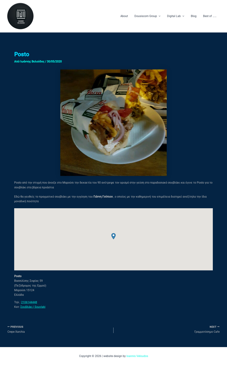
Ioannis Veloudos (137, 356)
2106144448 (29, 302)
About (128, 16)
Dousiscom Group (151, 16)
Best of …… (210, 16)
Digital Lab (178, 16)
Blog (195, 16)
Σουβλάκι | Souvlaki (32, 307)
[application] (162, 16)
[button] (113, 236)
